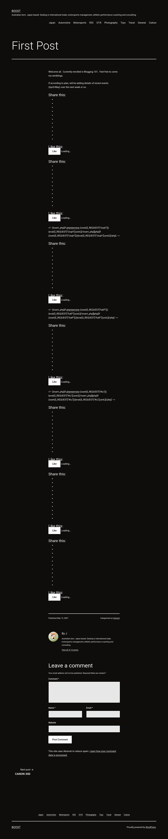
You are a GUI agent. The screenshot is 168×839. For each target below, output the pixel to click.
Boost (16, 11)
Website (52, 722)
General (142, 22)
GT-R (98, 22)
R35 (91, 22)
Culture (152, 22)
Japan (52, 22)
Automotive (64, 22)
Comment (53, 679)
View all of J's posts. (70, 650)
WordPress (151, 827)
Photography (110, 22)
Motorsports (79, 22)
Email (89, 708)
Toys (123, 22)
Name (51, 708)
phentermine (72, 227)
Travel (132, 22)
